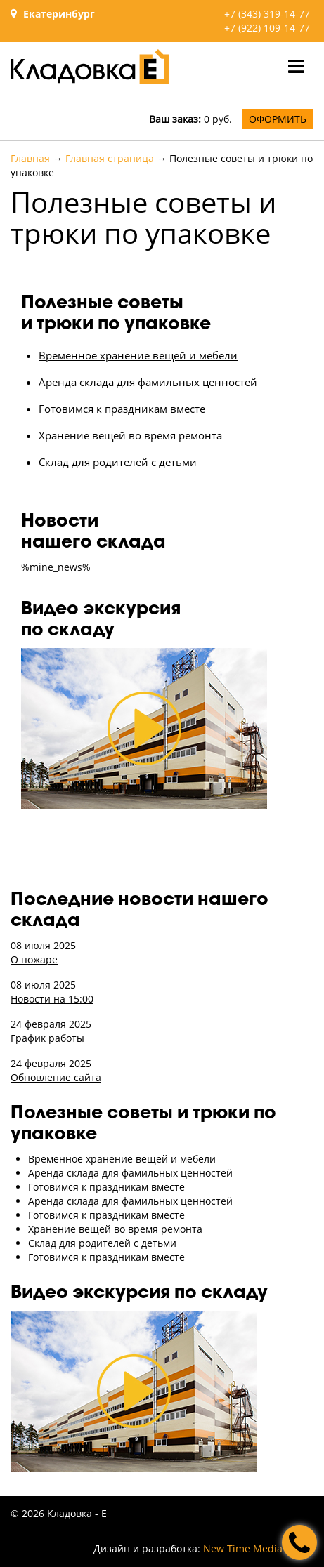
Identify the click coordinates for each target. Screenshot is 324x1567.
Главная (30, 158)
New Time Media (243, 1548)
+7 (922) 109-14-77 (267, 27)
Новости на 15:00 (52, 998)
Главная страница (109, 158)
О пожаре (34, 959)
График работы (47, 1038)
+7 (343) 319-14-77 (267, 13)
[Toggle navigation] (296, 66)
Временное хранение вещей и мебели (138, 355)
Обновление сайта (56, 1077)
